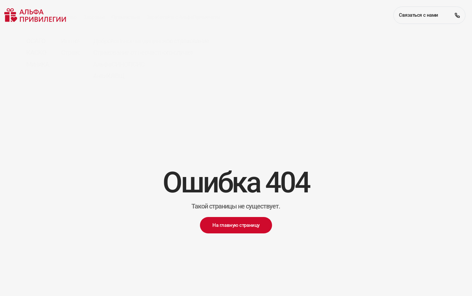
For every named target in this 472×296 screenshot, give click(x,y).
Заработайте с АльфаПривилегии (183, 40)
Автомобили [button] (30, 40)
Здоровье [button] (94, 40)
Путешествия (125, 40)
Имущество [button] (64, 40)
